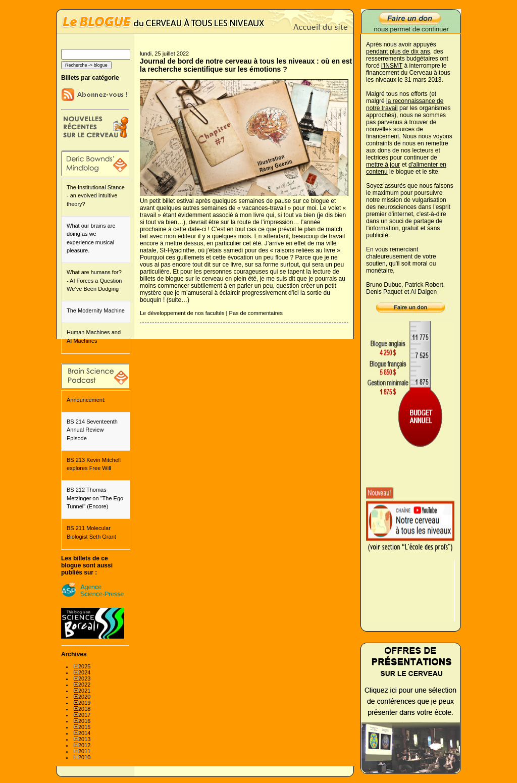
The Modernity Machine (96, 310)
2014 (84, 733)
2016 (84, 721)
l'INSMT (391, 65)
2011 (84, 751)
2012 (84, 745)
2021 (84, 691)
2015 (84, 727)
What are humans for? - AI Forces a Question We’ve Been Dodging (94, 280)
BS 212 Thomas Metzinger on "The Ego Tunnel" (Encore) (95, 498)
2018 (84, 709)
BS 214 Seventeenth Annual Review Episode (92, 430)
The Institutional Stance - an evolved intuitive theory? (96, 195)
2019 (84, 703)
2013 (84, 739)
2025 (84, 666)
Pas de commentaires (256, 313)
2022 (84, 685)
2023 (84, 678)
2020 (84, 697)
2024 (84, 672)
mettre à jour (383, 164)
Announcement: (86, 400)
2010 (84, 757)
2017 (84, 715)
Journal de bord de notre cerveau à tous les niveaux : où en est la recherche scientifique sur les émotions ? (246, 65)
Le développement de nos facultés (182, 313)
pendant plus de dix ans (398, 51)
